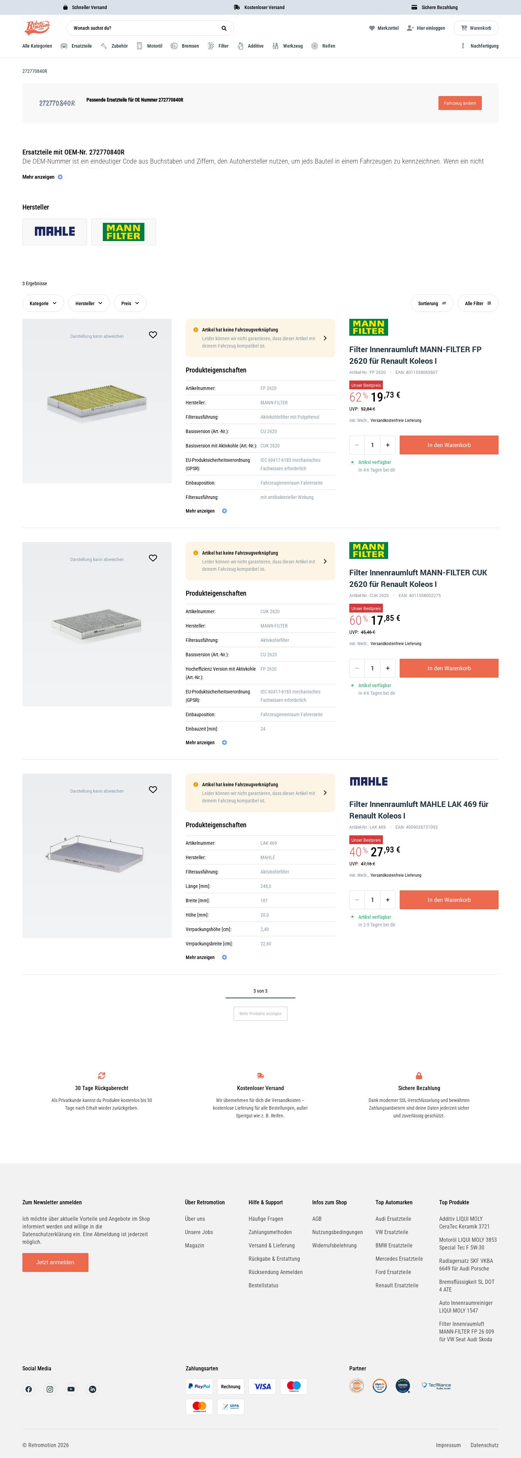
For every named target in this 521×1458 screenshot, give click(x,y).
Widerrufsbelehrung (334, 1245)
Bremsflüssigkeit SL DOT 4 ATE (466, 1286)
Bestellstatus (263, 1285)
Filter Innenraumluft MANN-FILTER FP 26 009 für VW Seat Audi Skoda (466, 1332)
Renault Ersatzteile (397, 1285)
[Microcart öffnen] (476, 28)
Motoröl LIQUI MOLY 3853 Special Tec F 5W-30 (468, 1244)
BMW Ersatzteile (394, 1245)
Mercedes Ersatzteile (399, 1258)
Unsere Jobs (199, 1232)
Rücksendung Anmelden (276, 1272)
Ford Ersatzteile (393, 1272)
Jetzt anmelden (55, 1262)
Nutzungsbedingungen (337, 1232)
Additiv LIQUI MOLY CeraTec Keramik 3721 (464, 1223)
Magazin (194, 1245)
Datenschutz (485, 1445)
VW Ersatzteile (392, 1232)
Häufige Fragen (266, 1219)
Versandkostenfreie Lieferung (396, 420)
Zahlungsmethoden (270, 1232)
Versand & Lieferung (272, 1245)
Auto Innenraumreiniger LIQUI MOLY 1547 (466, 1307)
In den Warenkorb (449, 445)
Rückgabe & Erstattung (274, 1258)
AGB (317, 1219)
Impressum (448, 1445)
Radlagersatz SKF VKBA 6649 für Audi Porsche (466, 1265)
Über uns (195, 1219)
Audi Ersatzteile (393, 1219)
